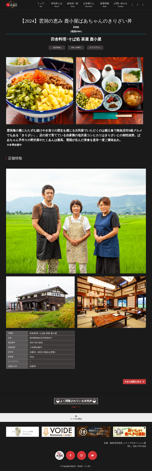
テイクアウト (95, 47)
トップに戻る (76, 417)
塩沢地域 (57, 47)
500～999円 (76, 47)
